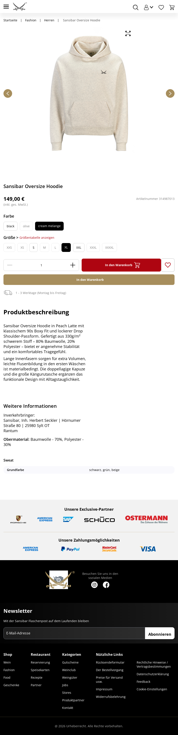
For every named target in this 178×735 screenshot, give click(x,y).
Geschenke (11, 685)
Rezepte (36, 677)
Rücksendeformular (110, 662)
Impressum (104, 689)
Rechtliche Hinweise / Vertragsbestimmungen (154, 664)
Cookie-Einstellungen (152, 689)
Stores (66, 693)
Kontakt (67, 708)
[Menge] (41, 265)
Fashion (9, 670)
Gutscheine (70, 662)
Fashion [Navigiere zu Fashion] (30, 20)
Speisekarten (40, 670)
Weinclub (69, 670)
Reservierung (40, 662)
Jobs (65, 685)
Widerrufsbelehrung (111, 697)
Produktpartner (73, 700)
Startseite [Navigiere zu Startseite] (10, 20)
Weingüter (69, 677)
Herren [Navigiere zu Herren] (49, 20)
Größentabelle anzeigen (36, 238)
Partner (36, 685)
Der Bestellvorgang (109, 670)
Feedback (143, 682)
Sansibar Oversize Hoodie (81, 20)
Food (6, 677)
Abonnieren (159, 634)
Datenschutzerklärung (153, 674)
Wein (7, 662)
